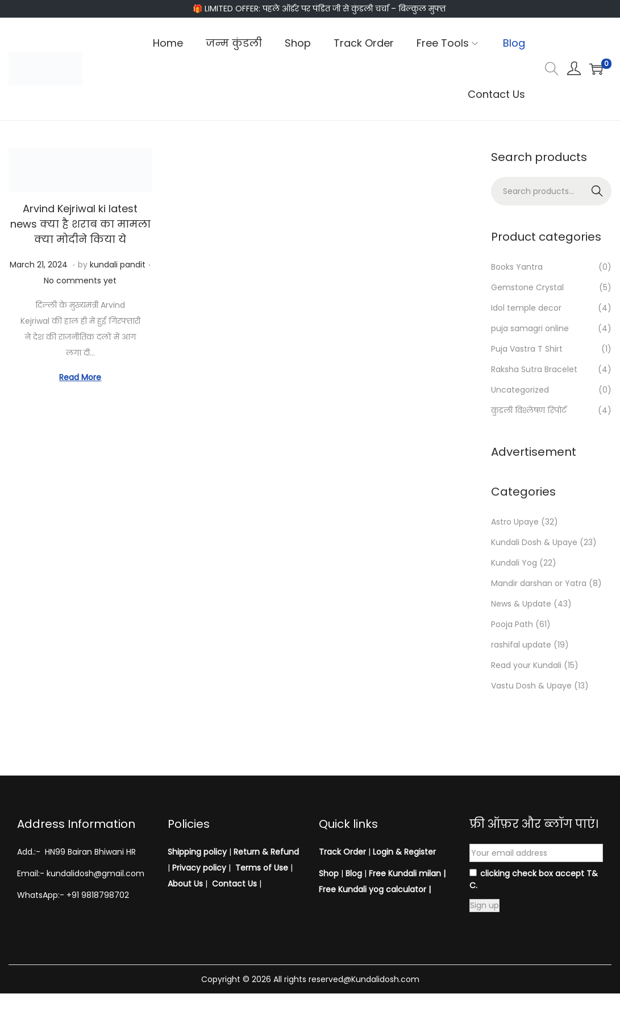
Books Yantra (517, 267)
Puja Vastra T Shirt (527, 348)
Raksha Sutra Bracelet (534, 369)
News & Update (521, 603)
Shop (329, 873)
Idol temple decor (526, 308)
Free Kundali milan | (407, 873)
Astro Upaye (515, 521)
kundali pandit (117, 264)
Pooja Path (512, 624)
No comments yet (80, 280)
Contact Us (234, 883)
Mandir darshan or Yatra (538, 583)
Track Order (342, 851)
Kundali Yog (514, 562)
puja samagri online (530, 328)
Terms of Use (261, 867)
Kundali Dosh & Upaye (534, 542)
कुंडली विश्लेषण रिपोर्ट (529, 410)
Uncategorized (520, 389)
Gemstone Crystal (527, 287)
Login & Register (403, 851)
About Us (185, 883)
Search (597, 191)
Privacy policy (199, 867)
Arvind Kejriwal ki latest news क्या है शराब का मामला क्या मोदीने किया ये (80, 223)
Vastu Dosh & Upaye (531, 685)
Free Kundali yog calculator (372, 889)
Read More (80, 377)
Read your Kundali (526, 665)
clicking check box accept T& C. (533, 879)
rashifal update (521, 644)
